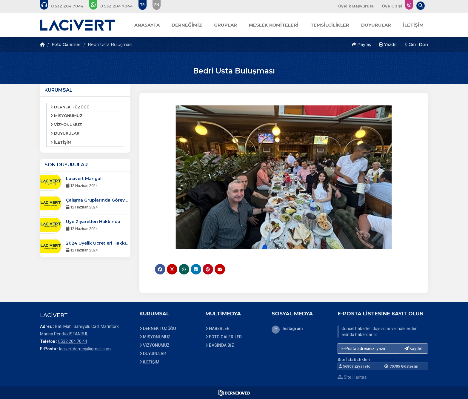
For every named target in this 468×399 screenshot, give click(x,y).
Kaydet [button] (413, 348)
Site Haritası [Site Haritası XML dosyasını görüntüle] (352, 377)
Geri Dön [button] (416, 44)
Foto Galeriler (66, 44)
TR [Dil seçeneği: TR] (142, 4)
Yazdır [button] (388, 44)
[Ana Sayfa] (77, 25)
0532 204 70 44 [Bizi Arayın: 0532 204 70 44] (72, 341)
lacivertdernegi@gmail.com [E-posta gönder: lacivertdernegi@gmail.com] (85, 348)
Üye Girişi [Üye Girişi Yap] (392, 6)
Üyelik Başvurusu (356, 6)
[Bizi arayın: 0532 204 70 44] (65, 6)
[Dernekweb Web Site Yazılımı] (234, 392)
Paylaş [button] (361, 44)
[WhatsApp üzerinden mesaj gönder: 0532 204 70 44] (115, 6)
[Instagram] (300, 329)
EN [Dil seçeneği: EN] (156, 4)
